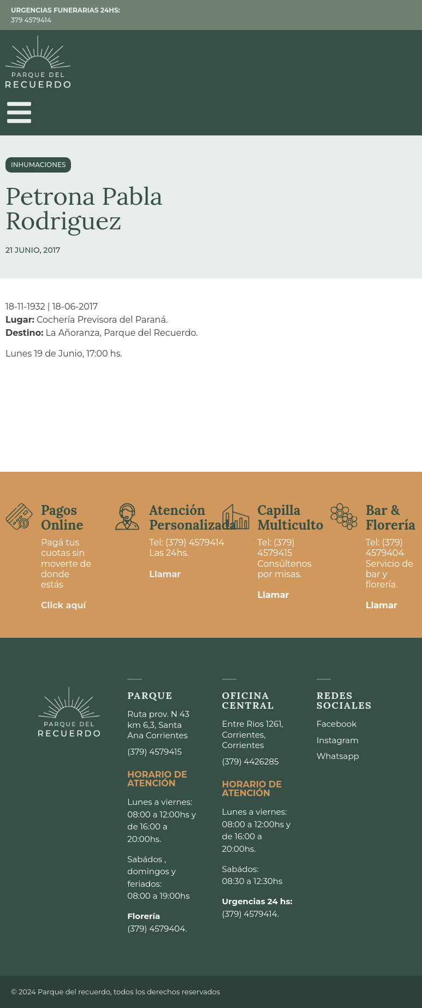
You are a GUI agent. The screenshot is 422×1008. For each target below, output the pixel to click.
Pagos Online (62, 517)
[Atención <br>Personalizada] (127, 516)
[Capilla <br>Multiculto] (235, 516)
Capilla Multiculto (291, 517)
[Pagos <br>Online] (19, 516)
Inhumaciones (38, 165)
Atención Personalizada (192, 517)
